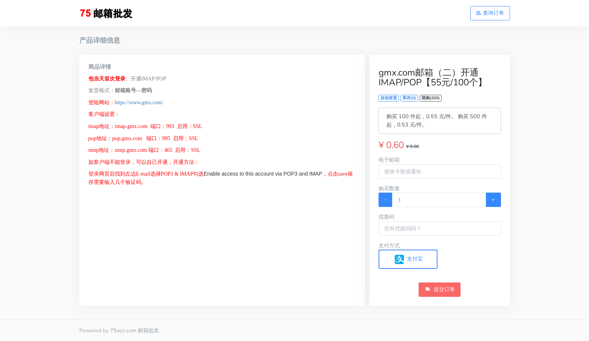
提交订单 (440, 289)
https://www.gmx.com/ (139, 102)
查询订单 (490, 13)
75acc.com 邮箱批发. (135, 330)
